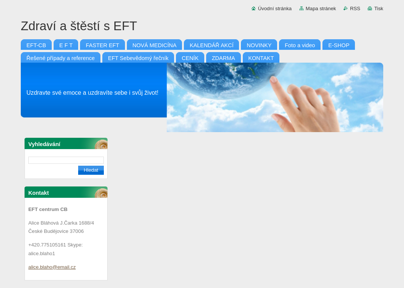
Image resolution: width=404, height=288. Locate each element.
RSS (355, 8)
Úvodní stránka (274, 8)
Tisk (378, 8)
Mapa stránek (321, 8)
